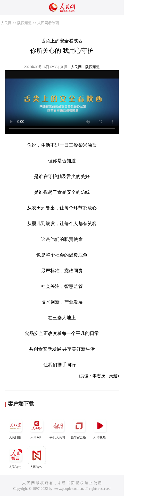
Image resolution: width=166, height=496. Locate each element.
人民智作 (37, 457)
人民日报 (15, 428)
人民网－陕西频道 (85, 67)
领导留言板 (79, 428)
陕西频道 (24, 23)
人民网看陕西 (48, 23)
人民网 (6, 23)
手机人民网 (58, 428)
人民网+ (37, 428)
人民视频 (100, 428)
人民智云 (15, 457)
